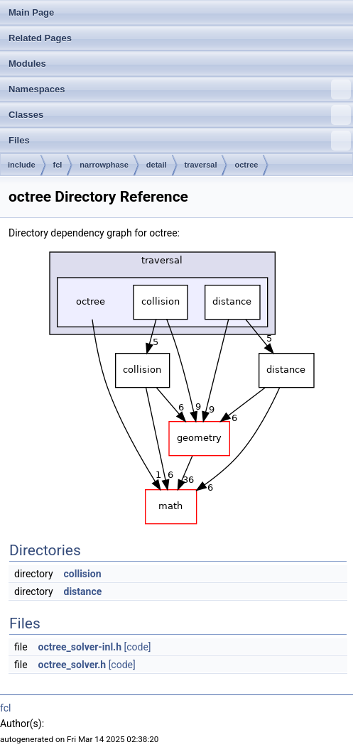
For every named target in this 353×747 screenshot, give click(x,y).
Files (180, 141)
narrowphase (104, 164)
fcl (58, 164)
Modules (27, 63)
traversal (201, 164)
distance (83, 591)
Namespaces (180, 89)
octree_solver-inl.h (79, 647)
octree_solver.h (72, 664)
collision (83, 573)
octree (246, 164)
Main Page (31, 12)
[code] (137, 647)
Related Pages (40, 38)
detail (156, 164)
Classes (180, 115)
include (22, 164)
